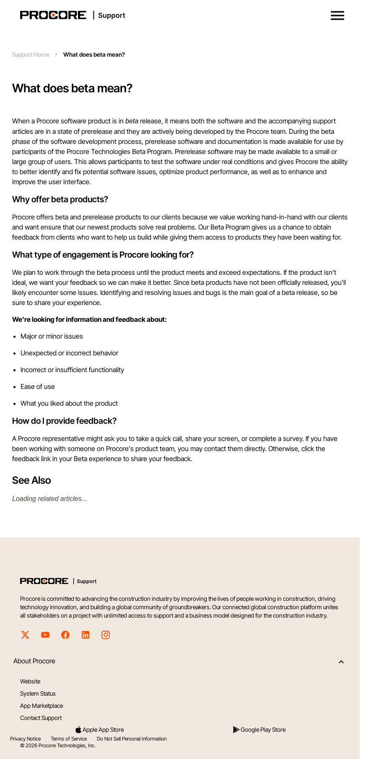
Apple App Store (99, 729)
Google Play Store (259, 729)
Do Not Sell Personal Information (131, 739)
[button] (337, 15)
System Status (38, 693)
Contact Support (41, 717)
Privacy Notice (25, 739)
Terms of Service (69, 739)
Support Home (30, 54)
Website (30, 681)
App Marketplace (41, 705)
